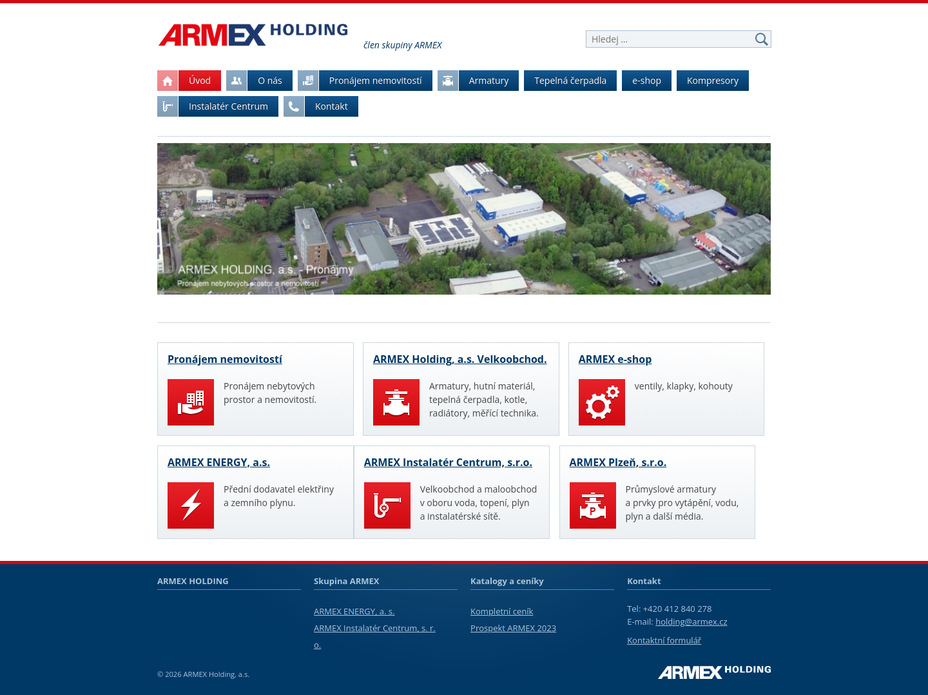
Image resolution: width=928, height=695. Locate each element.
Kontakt (316, 106)
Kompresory (713, 80)
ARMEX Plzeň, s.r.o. (618, 462)
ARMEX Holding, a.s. (216, 674)
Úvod (184, 80)
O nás (254, 80)
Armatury (473, 80)
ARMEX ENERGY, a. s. (354, 611)
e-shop (646, 80)
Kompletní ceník (501, 611)
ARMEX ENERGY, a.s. (219, 462)
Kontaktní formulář (664, 640)
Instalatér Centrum (212, 106)
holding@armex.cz (691, 621)
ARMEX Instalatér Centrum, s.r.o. (448, 462)
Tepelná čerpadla (570, 80)
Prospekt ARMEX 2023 (513, 628)
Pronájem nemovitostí (360, 80)
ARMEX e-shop (615, 359)
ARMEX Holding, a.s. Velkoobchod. (460, 359)
